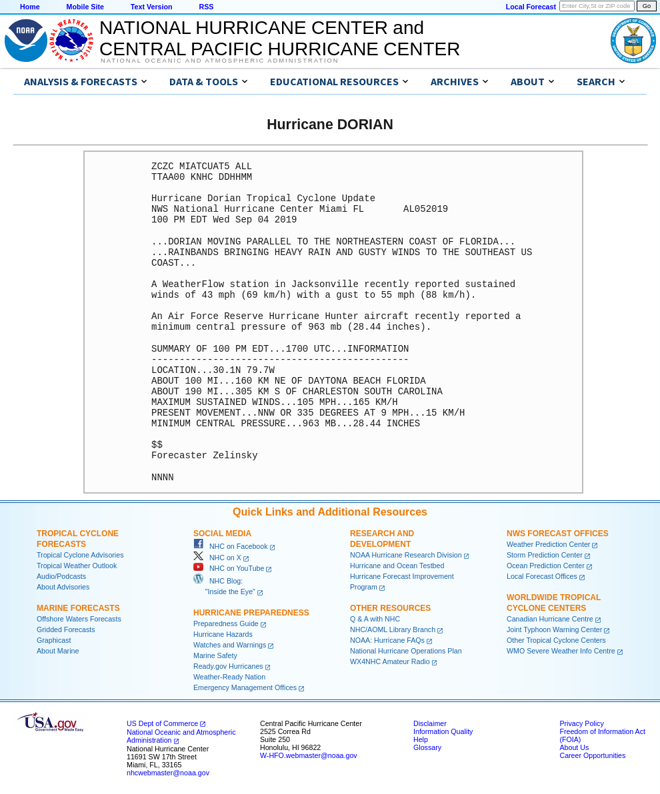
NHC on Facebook (230, 546)
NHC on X (217, 558)
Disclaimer (430, 723)
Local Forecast (531, 7)
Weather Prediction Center (548, 544)
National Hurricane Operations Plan (406, 651)
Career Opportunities (592, 755)
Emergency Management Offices (245, 687)
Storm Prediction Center (545, 555)
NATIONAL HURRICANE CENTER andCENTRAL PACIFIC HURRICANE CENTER (279, 38)
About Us (574, 747)
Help (420, 739)
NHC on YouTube (228, 568)
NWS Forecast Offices (558, 533)
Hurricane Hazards (223, 634)
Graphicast (54, 640)
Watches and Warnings (229, 645)
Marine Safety (215, 655)
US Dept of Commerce (162, 723)
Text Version (152, 7)
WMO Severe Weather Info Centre (561, 651)
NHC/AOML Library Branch (392, 629)
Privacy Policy (581, 723)
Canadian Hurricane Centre (550, 619)
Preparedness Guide (226, 623)
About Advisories (63, 587)
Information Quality (443, 731)
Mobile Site (85, 7)
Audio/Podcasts (61, 576)
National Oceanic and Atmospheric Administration (220, 60)
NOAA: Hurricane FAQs (387, 640)
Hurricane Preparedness (251, 612)
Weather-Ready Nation (229, 677)
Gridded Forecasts (66, 629)
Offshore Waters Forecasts (79, 619)
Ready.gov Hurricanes (228, 666)
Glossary (427, 747)
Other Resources (390, 608)
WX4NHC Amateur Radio (390, 661)
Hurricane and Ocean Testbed (397, 566)
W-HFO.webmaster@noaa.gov (308, 755)
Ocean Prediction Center (546, 566)
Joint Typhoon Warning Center (554, 629)
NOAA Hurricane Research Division (406, 555)
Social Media (222, 533)
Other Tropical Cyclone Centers (556, 640)
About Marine (58, 651)
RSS (206, 7)
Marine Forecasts (78, 608)
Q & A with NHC (375, 619)
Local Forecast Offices (542, 576)
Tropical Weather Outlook (77, 566)
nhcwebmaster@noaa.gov (168, 773)
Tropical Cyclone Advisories (80, 555)
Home (30, 7)
